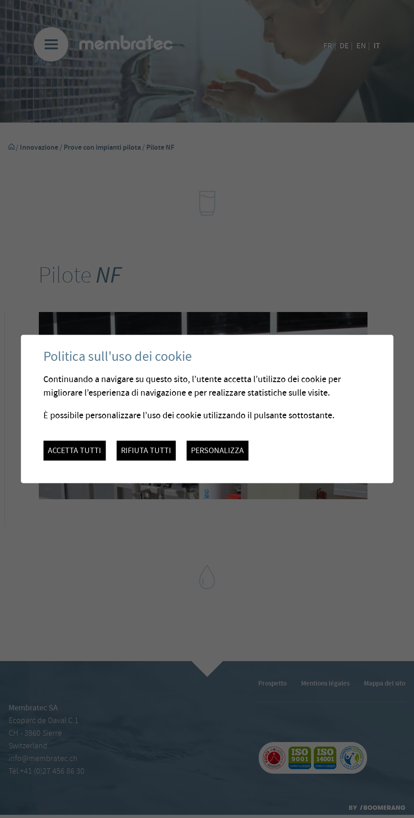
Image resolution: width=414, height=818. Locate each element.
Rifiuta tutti (146, 450)
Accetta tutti (74, 450)
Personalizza (217, 450)
